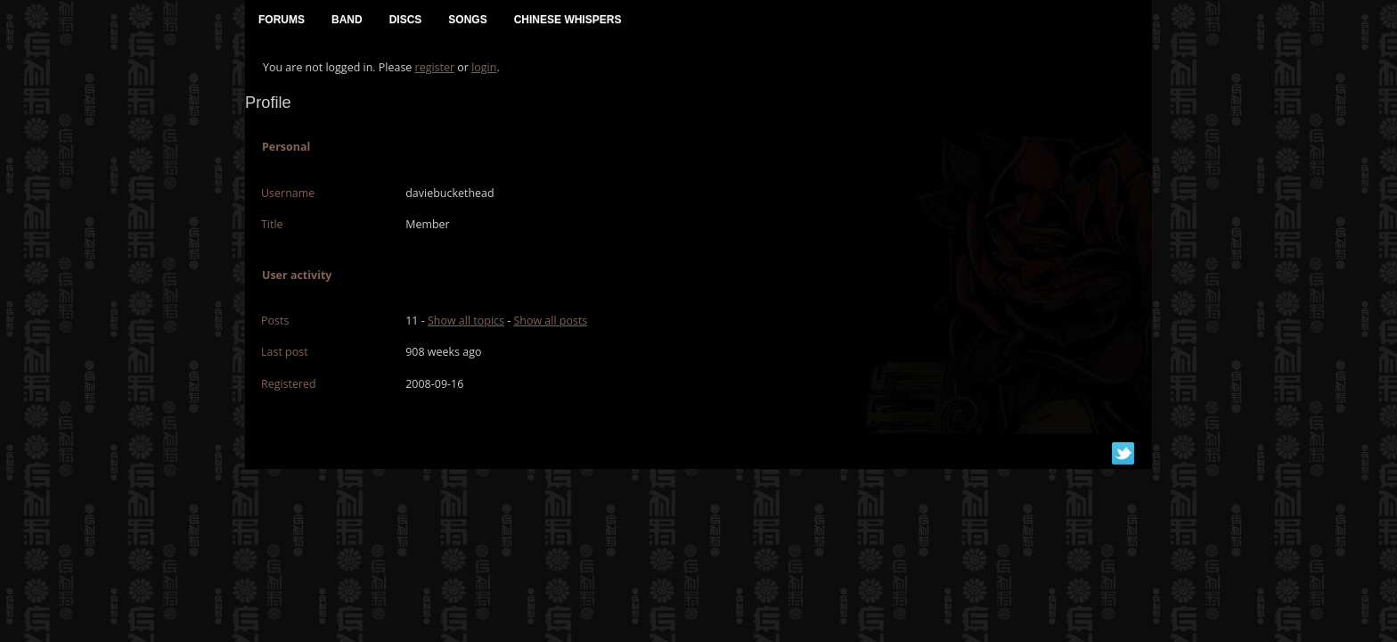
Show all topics (466, 320)
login (483, 67)
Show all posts (550, 320)
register (435, 67)
